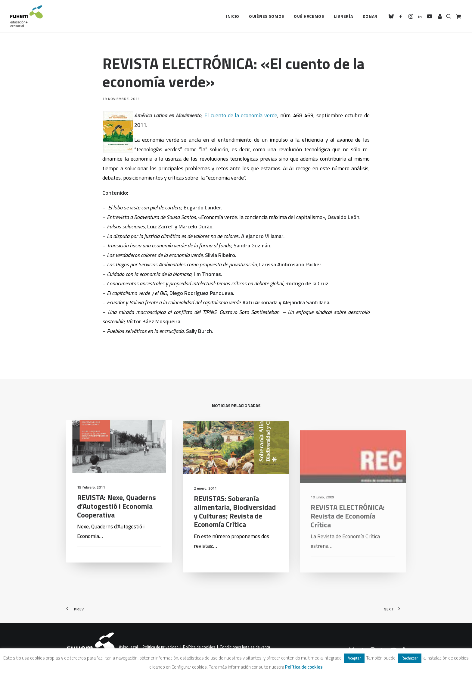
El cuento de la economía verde (241, 115)
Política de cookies (199, 647)
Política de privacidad (160, 647)
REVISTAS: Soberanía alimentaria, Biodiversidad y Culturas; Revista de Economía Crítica (235, 529)
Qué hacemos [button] (309, 16)
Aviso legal (128, 647)
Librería (343, 16)
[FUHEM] (26, 16)
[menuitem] (233, 16)
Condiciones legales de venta (245, 647)
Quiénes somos (266, 16)
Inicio (232, 16)
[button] (392, 16)
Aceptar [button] (354, 658)
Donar (370, 16)
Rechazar (410, 658)
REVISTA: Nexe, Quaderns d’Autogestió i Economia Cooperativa (116, 514)
